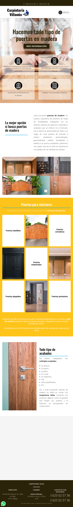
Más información (36, 46)
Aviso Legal (23, 503)
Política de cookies (31, 503)
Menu (63, 12)
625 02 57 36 (44, 4)
